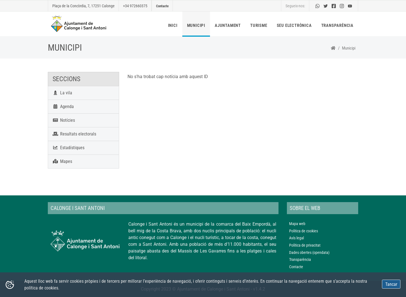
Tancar (391, 284)
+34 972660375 (135, 6)
